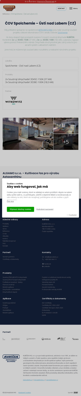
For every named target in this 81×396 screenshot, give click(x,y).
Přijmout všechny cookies (20, 209)
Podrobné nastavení (44, 209)
